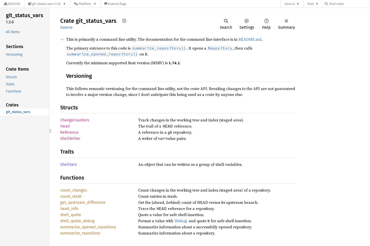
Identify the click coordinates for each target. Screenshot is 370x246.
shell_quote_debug (77, 221)
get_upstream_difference (82, 202)
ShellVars (68, 164)
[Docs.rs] (12, 4)
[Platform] (85, 4)
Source (66, 27)
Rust (311, 4)
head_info (69, 208)
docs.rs (290, 4)
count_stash (71, 196)
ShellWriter (70, 138)
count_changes (73, 190)
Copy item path (124, 20)
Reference (69, 132)
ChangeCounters (74, 120)
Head (65, 126)
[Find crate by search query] (349, 4)
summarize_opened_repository (88, 227)
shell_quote (70, 214)
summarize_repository (80, 233)
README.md (250, 39)
